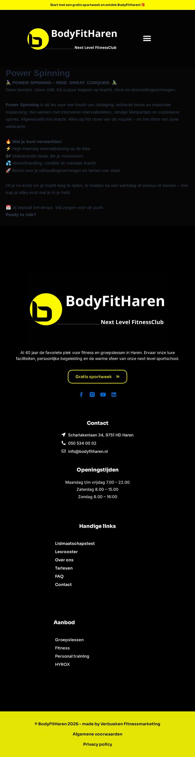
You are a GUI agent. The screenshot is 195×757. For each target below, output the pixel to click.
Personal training (72, 656)
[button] (147, 38)
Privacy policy (97, 744)
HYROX (62, 664)
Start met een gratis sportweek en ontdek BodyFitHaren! (95, 5)
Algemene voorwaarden (97, 734)
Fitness (62, 648)
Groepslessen (69, 639)
